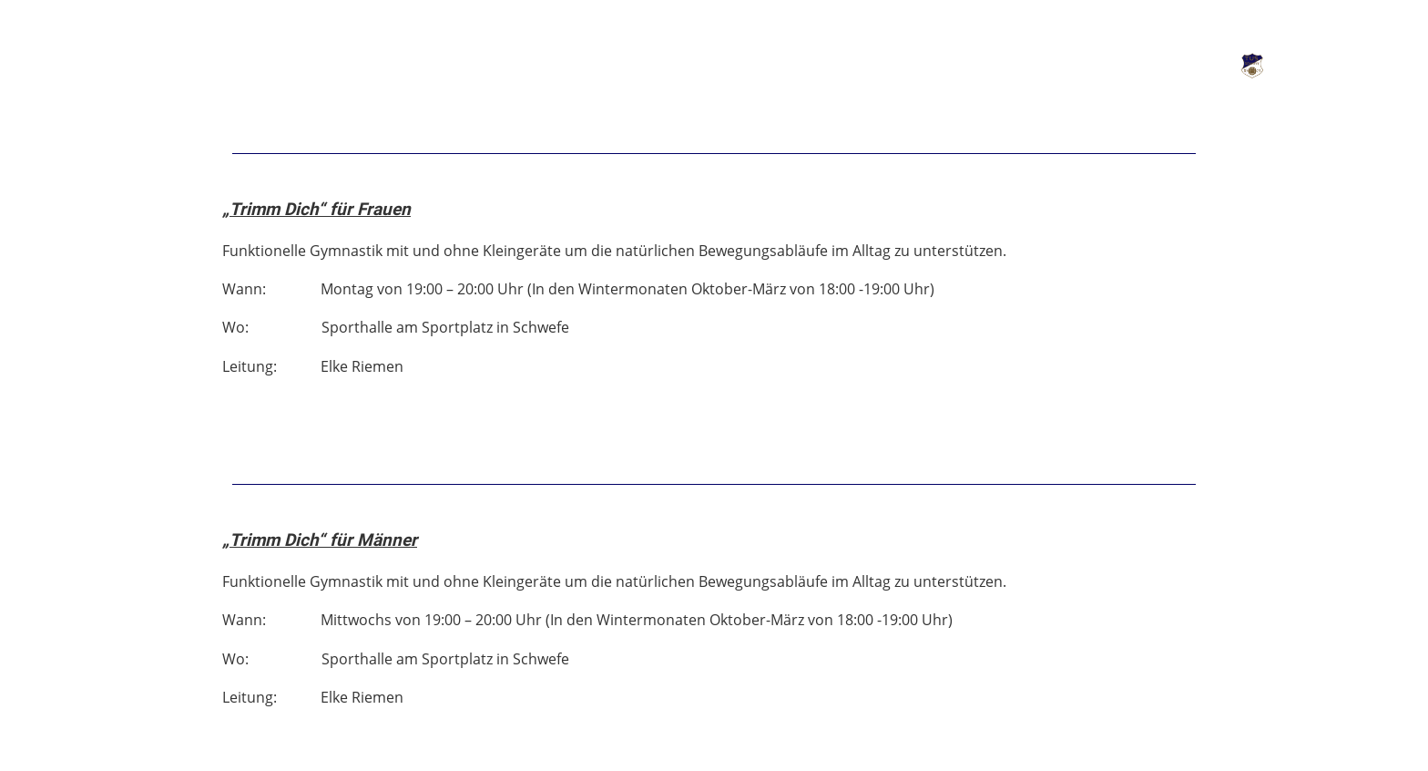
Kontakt (519, 62)
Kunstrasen (391, 62)
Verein (122, 62)
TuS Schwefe (1346, 66)
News (34, 62)
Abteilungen (248, 62)
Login (1162, 65)
